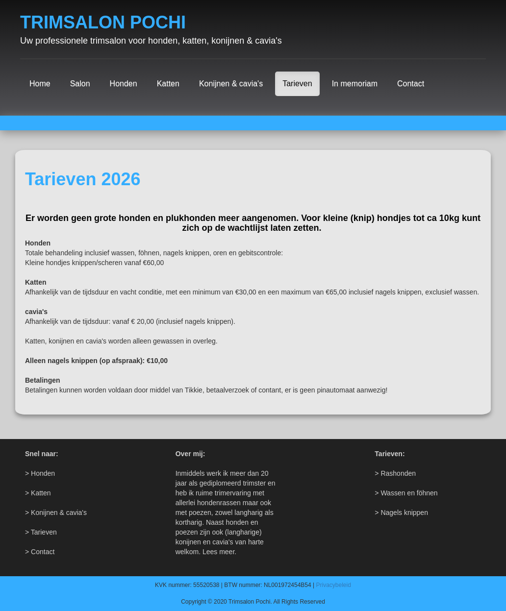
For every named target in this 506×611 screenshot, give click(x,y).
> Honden (40, 473)
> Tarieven (41, 532)
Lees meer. (219, 552)
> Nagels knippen (401, 512)
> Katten (38, 493)
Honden (123, 83)
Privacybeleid (333, 585)
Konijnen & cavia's (231, 83)
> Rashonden (395, 473)
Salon (80, 83)
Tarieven (297, 83)
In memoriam (355, 83)
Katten (168, 83)
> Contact (39, 552)
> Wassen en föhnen (406, 493)
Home (40, 83)
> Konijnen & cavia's (56, 512)
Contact (410, 83)
